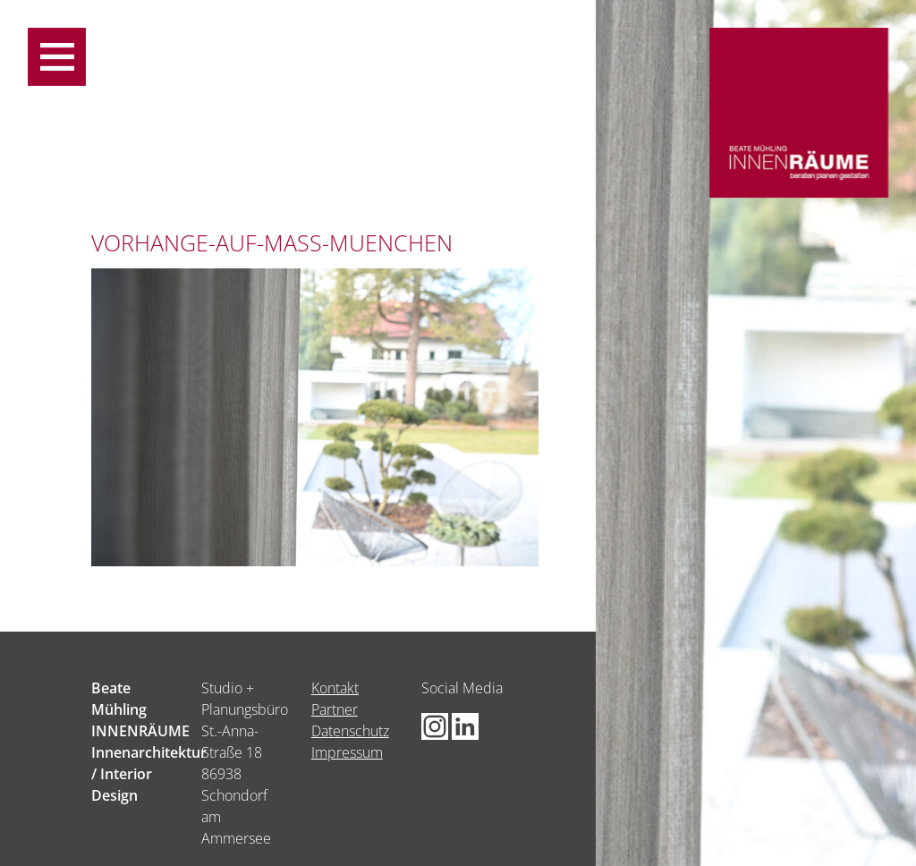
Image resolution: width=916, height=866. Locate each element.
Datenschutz (350, 731)
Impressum (347, 752)
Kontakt (335, 688)
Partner (334, 709)
